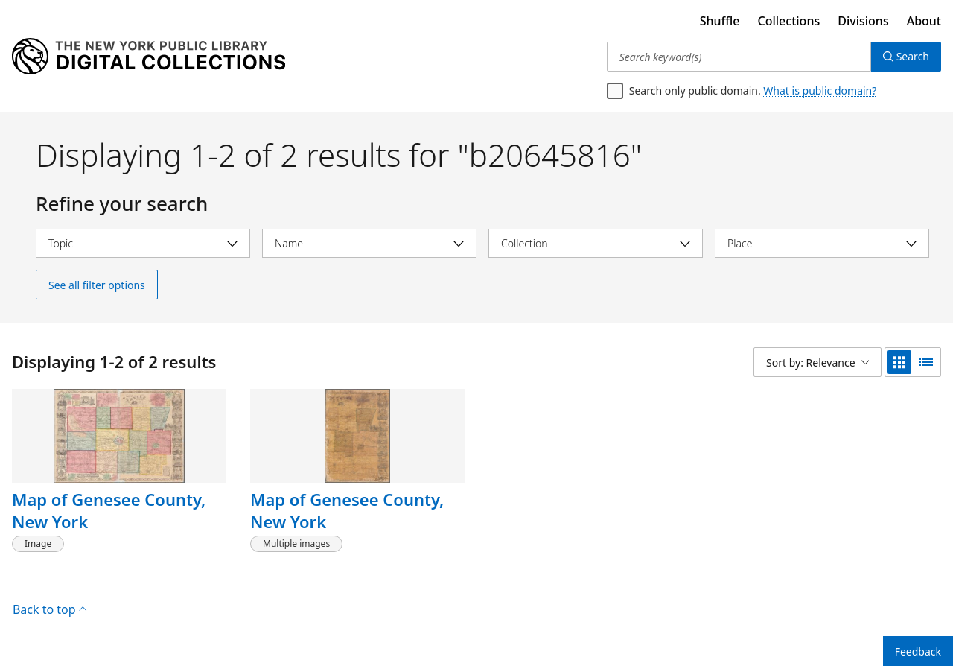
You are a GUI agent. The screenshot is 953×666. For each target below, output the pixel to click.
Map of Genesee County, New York (108, 510)
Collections (789, 21)
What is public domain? (819, 90)
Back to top (49, 609)
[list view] (926, 362)
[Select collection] (595, 243)
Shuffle (720, 21)
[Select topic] (143, 243)
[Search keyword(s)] (739, 57)
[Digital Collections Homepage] (148, 56)
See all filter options (96, 285)
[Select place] (822, 243)
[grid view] (899, 362)
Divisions (863, 21)
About (924, 21)
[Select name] (369, 243)
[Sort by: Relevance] (817, 362)
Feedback (918, 651)
